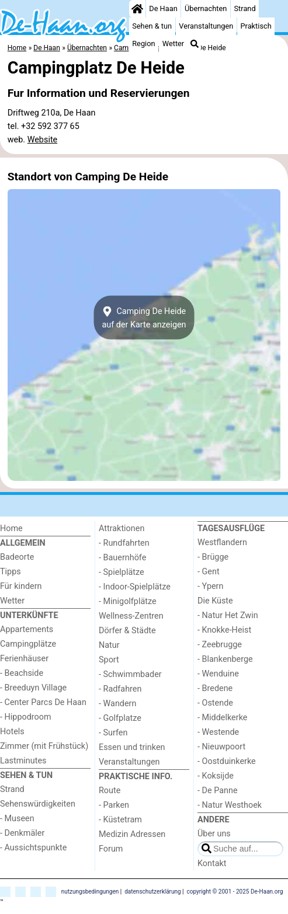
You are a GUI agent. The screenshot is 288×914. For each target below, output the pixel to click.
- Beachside (21, 673)
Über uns (214, 834)
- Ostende (215, 703)
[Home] (137, 9)
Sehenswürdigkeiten (37, 804)
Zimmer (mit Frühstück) (44, 746)
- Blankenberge (225, 659)
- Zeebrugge (219, 645)
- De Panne (217, 791)
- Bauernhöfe (122, 558)
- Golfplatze (120, 718)
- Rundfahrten (124, 543)
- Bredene (215, 688)
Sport (109, 660)
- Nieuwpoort (221, 747)
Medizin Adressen (132, 834)
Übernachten (206, 8)
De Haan (163, 8)
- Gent (208, 572)
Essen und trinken (132, 747)
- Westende (218, 732)
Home (11, 528)
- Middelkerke (222, 718)
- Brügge (212, 557)
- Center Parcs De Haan (43, 702)
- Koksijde (215, 776)
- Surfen (113, 733)
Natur (109, 645)
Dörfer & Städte (127, 631)
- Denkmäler (22, 833)
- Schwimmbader (130, 674)
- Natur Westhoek (229, 805)
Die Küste (215, 601)
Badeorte (17, 557)
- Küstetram (120, 820)
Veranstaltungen (206, 26)
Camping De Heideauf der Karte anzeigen (144, 317)
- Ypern (210, 586)
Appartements (26, 629)
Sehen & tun (152, 26)
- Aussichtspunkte (33, 848)
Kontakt (212, 863)
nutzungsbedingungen (90, 891)
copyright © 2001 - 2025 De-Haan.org (235, 891)
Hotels (12, 732)
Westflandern (222, 542)
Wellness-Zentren (131, 616)
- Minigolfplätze (128, 601)
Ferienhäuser (24, 659)
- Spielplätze (121, 572)
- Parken (114, 805)
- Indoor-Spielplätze (135, 587)
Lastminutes (23, 761)
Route (109, 791)
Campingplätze (28, 644)
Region (143, 43)
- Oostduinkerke (226, 761)
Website (42, 140)
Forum (111, 849)
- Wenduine (218, 674)
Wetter (173, 43)
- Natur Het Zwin (227, 615)
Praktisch (256, 26)
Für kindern (21, 586)
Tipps (10, 572)
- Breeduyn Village (33, 688)
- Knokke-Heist (224, 630)
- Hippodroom (25, 717)
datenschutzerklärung (152, 891)
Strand (245, 8)
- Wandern (117, 704)
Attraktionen (121, 528)
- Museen (17, 819)
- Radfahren (120, 689)
